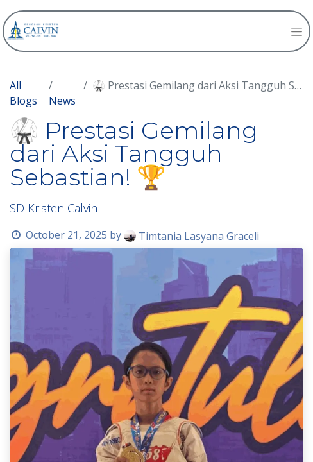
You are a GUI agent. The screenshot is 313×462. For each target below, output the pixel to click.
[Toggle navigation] (296, 31)
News (62, 101)
